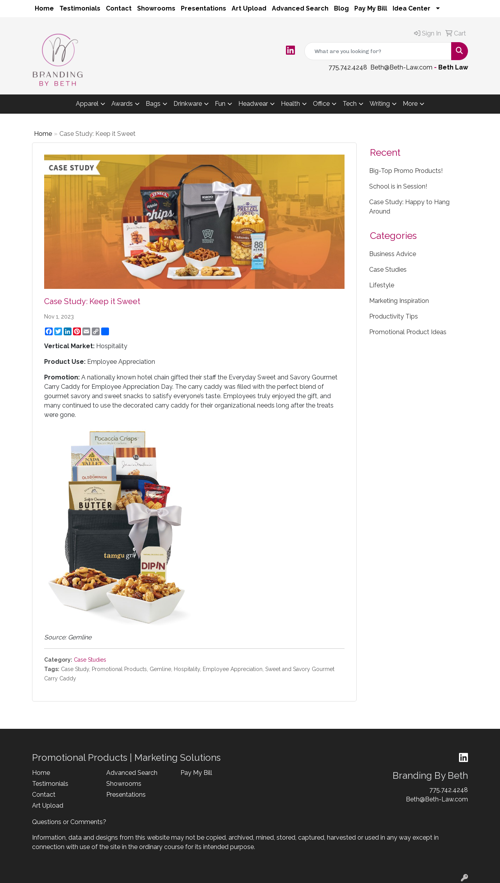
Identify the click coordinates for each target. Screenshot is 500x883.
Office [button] (321, 103)
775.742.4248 (348, 67)
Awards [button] (122, 103)
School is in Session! (398, 186)
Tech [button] (350, 103)
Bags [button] (153, 103)
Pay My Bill (370, 8)
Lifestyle (381, 285)
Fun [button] (220, 103)
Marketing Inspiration (399, 300)
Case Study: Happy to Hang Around (409, 206)
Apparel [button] (87, 103)
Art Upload (249, 8)
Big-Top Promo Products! (406, 170)
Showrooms (156, 8)
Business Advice (392, 254)
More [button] (410, 103)
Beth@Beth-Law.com (401, 67)
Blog (341, 8)
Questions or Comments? (69, 822)
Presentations (203, 8)
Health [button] (290, 103)
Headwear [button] (253, 103)
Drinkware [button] (187, 103)
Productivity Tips (393, 316)
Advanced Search (300, 8)
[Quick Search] (378, 51)
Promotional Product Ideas (407, 332)
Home (44, 8)
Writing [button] (380, 103)
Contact (119, 8)
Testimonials (79, 8)
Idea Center (411, 8)
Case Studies (90, 660)
